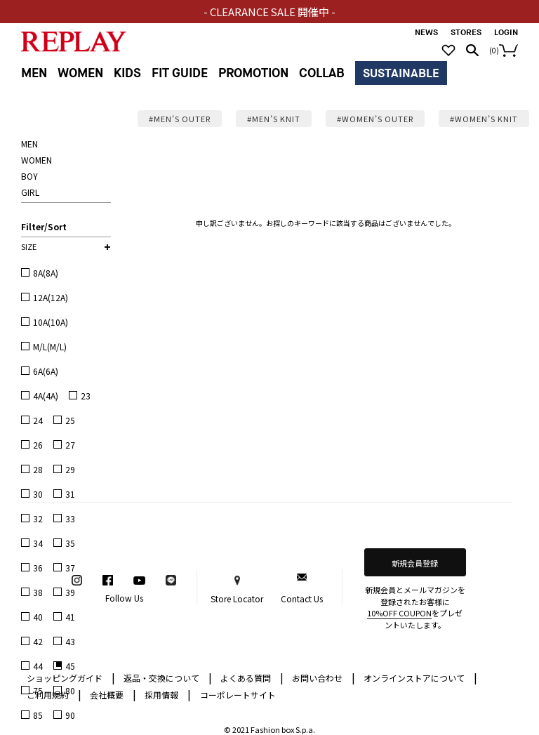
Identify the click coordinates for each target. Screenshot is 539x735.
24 (38, 420)
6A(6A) (45, 371)
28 (38, 469)
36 (38, 568)
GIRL (30, 192)
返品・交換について (168, 677)
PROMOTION (253, 73)
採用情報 (161, 695)
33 (70, 518)
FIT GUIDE (180, 73)
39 (70, 592)
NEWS (426, 32)
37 (70, 568)
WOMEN (80, 73)
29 (70, 469)
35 (70, 543)
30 (38, 494)
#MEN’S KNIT (273, 118)
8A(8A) (45, 273)
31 (70, 494)
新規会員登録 (415, 563)
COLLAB (322, 73)
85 (38, 715)
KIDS (127, 73)
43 (70, 641)
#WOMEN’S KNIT (484, 118)
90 (70, 715)
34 (38, 543)
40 (38, 617)
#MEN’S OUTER (180, 118)
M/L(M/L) (50, 346)
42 (38, 641)
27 (70, 445)
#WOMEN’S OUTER (375, 118)
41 (70, 617)
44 (38, 666)
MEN (34, 73)
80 (70, 690)
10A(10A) (50, 322)
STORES (466, 32)
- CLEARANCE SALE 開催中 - (270, 11)
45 (70, 666)
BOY (29, 176)
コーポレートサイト (238, 695)
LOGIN (506, 32)
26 (38, 445)
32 (38, 518)
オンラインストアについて (420, 677)
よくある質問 (252, 677)
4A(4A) (45, 396)
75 (38, 690)
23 (86, 396)
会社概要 (113, 694)
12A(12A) (50, 297)
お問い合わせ (323, 677)
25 (70, 420)
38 (38, 592)
